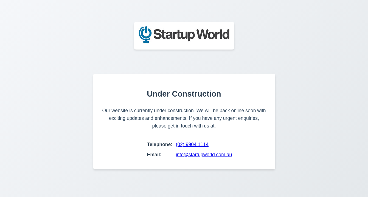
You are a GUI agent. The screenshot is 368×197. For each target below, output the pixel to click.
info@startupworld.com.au (204, 154)
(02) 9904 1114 (192, 144)
